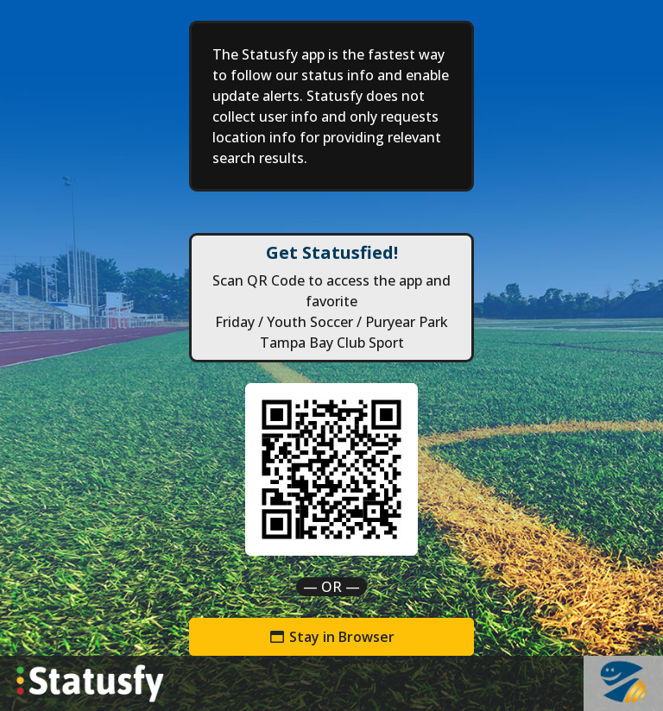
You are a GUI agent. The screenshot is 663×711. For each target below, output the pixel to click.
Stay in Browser (331, 636)
